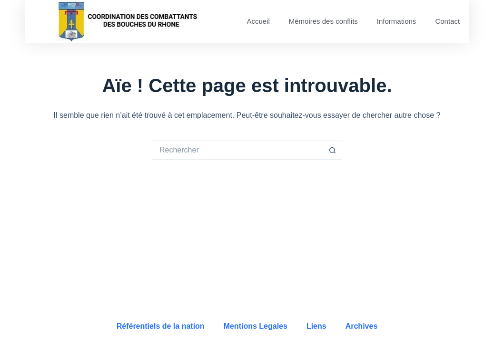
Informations (396, 21)
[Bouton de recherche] (332, 150)
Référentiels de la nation (161, 326)
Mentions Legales (255, 326)
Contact (447, 21)
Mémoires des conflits (323, 21)
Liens (316, 326)
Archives (362, 326)
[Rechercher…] (237, 150)
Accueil (258, 21)
